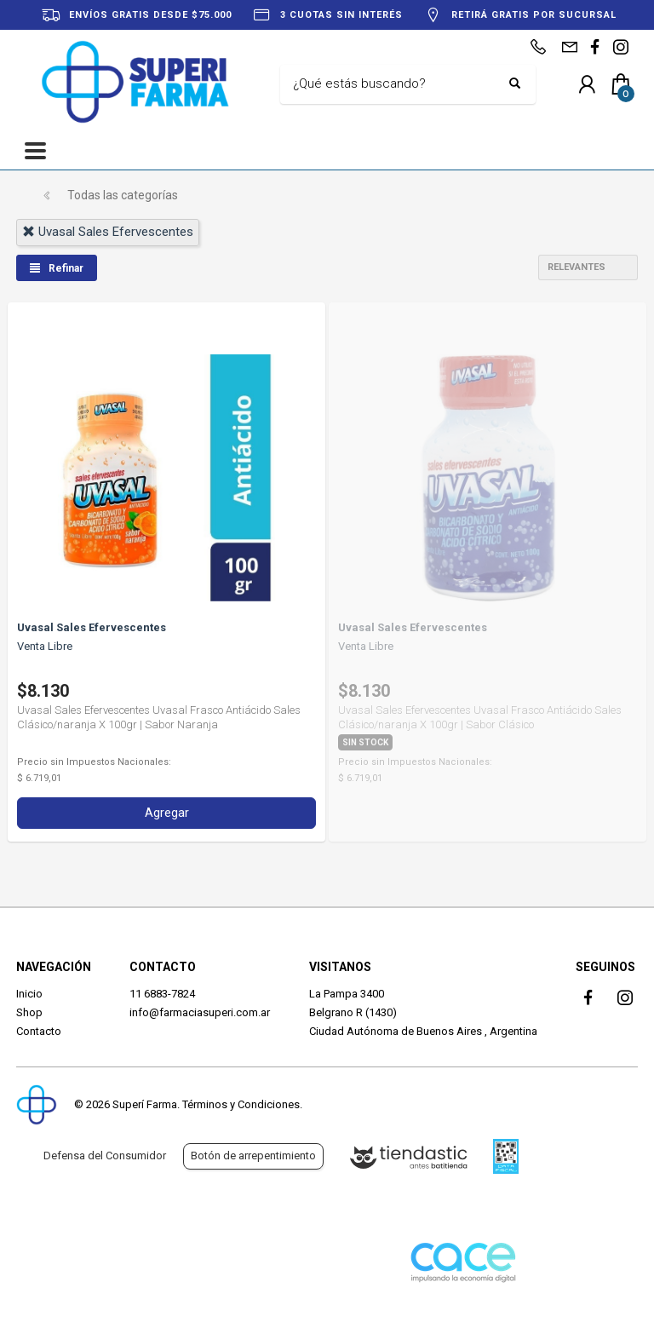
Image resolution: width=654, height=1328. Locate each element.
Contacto (38, 1031)
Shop (29, 1012)
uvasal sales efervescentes (107, 231)
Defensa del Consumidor (104, 1155)
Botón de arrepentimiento (253, 1155)
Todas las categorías (122, 195)
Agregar (167, 812)
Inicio (29, 993)
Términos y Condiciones (241, 1104)
